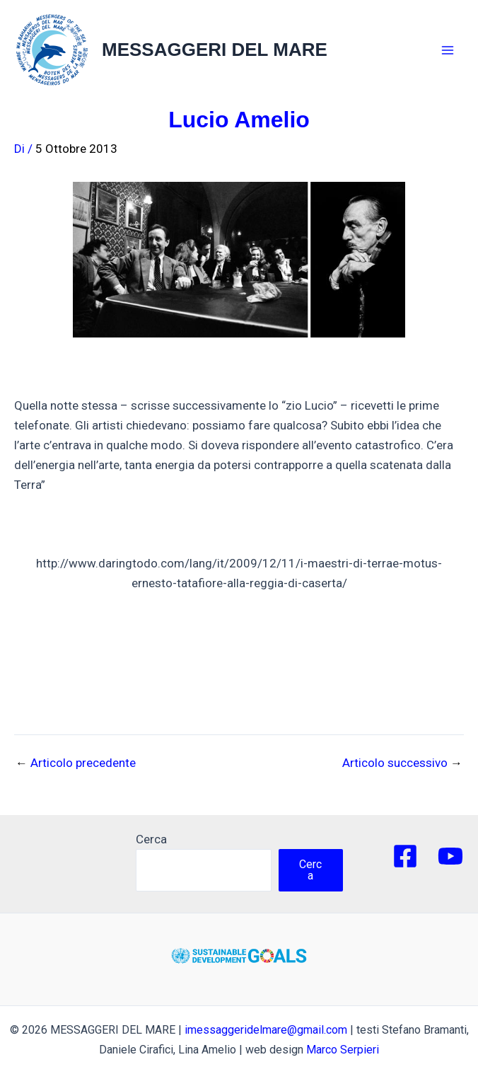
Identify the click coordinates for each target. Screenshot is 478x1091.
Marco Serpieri (342, 1049)
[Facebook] (405, 856)
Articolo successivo (402, 763)
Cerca (151, 839)
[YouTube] (450, 856)
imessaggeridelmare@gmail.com (266, 1030)
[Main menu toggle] (448, 50)
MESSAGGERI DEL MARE (214, 49)
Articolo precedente (76, 763)
